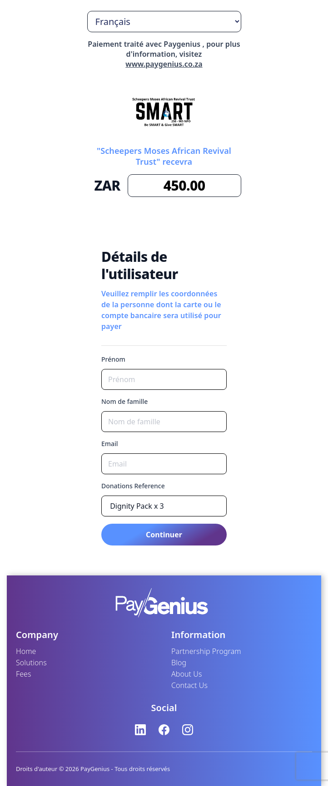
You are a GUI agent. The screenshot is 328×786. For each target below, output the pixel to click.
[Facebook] (164, 730)
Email (109, 443)
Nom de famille (124, 401)
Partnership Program (206, 651)
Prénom (113, 359)
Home (26, 651)
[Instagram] (188, 730)
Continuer (164, 535)
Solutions (31, 663)
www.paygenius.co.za (163, 64)
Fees (23, 674)
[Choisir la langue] (164, 21)
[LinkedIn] (140, 730)
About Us (186, 674)
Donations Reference (133, 485)
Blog (178, 663)
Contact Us (189, 685)
